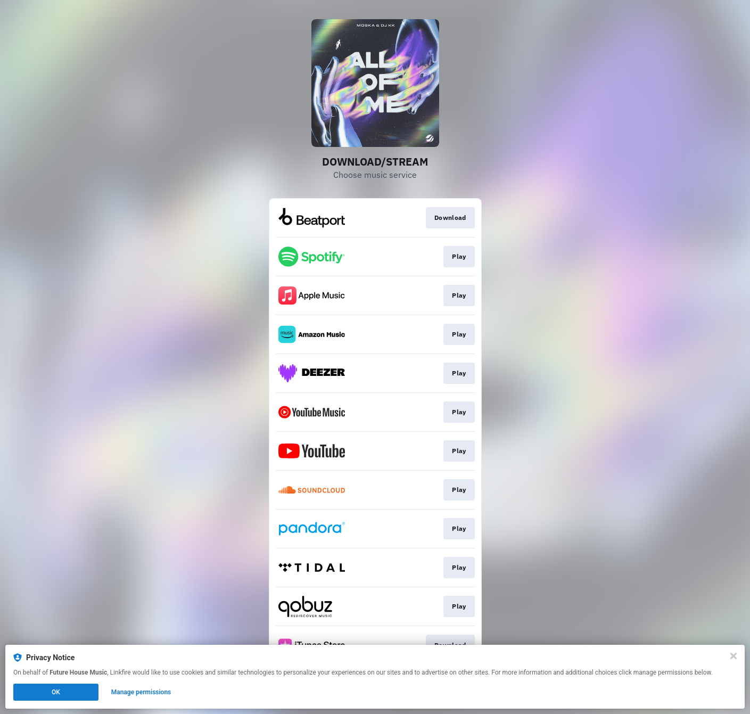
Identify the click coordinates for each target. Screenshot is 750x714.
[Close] (733, 655)
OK (56, 692)
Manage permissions (141, 692)
